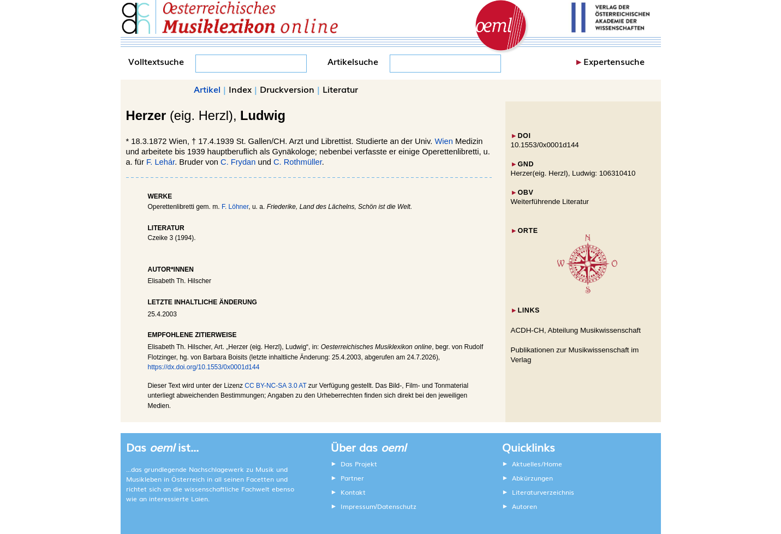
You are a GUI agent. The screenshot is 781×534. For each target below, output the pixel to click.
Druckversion (287, 88)
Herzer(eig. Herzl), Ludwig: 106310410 (573, 173)
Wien (444, 141)
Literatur (340, 88)
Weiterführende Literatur (550, 201)
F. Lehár (160, 162)
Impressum (358, 506)
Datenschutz (396, 506)
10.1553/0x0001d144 (545, 145)
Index (240, 88)
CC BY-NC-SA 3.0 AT (275, 385)
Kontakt (353, 492)
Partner (352, 478)
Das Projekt (359, 464)
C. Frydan (237, 162)
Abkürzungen (532, 478)
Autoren (524, 506)
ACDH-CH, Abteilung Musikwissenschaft (576, 330)
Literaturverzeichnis (543, 492)
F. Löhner (235, 207)
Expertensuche (614, 61)
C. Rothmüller (297, 162)
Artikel (207, 88)
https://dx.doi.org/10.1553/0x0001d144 (204, 367)
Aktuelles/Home (537, 464)
